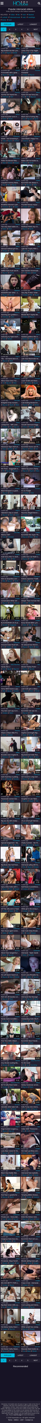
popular (7, 24)
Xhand (38, 180)
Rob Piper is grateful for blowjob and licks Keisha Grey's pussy (10, 1195)
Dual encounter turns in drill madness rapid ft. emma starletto (10, 117)
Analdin (38, 268)
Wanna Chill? (5, 535)
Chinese (16, 141)
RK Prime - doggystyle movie (10, 469)
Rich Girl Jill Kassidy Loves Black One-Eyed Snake (10, 997)
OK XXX (37, 400)
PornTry (37, 48)
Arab (4, 339)
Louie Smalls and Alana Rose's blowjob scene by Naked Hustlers (30, 381)
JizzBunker (16, 136)
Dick (37, 339)
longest (33, 24)
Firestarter (24, 72)
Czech (17, 515)
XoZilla (18, 180)
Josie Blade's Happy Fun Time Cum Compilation (30, 139)
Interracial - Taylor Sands (29, 953)
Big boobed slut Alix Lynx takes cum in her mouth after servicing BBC (10, 50)
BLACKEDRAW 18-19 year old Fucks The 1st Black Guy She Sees (10, 623)
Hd (30, 53)
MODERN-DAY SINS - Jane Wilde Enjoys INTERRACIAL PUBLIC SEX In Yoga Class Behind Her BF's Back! (10, 293)
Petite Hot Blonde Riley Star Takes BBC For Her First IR (10, 161)
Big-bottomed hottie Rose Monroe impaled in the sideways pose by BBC (30, 755)
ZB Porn (17, 950)
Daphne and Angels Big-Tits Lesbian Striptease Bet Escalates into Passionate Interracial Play (30, 733)
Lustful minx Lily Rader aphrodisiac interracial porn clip (30, 557)
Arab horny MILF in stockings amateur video (10, 557)
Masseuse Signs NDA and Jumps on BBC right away (10, 447)
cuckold (4, 17)
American (26, 141)
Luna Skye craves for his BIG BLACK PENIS (10, 1151)
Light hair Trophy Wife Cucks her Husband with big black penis (30, 249)
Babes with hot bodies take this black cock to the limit (30, 161)
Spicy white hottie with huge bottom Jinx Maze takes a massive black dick (10, 887)
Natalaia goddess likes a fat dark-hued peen (30, 337)
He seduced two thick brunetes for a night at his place (30, 645)
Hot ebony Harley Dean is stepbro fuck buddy (10, 1327)
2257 (22, 1420)
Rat (39, 114)
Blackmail (33, 361)
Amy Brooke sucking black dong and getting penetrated (10, 1063)
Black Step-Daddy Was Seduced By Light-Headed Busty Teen (10, 1173)
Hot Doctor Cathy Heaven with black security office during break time (10, 1349)
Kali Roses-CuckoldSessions (30, 887)
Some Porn (16, 158)
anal (10, 20)
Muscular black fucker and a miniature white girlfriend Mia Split (30, 1349)
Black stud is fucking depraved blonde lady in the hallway (30, 117)
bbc (18, 15)
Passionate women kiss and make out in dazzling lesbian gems (10, 799)
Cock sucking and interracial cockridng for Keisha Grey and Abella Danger (30, 1305)
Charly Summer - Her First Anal (30, 843)
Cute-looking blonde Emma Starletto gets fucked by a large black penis (30, 403)
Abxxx (18, 422)
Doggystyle (13, 625)
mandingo (31, 17)
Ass (4, 53)
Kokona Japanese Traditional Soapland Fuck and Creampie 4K (30, 579)
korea (4, 20)
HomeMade (16, 840)
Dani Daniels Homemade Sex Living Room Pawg (30, 271)
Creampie (26, 493)
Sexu (18, 334)
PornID (18, 70)
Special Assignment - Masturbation (10, 843)
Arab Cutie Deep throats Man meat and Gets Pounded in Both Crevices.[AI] (30, 931)
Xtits (18, 202)
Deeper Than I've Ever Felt (30, 601)
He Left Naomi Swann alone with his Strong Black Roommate (10, 975)
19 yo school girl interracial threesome (30, 821)
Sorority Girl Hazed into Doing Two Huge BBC (10, 95)
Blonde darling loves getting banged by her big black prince (30, 1261)
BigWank (17, 290)
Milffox (18, 48)
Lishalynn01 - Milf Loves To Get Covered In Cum (10, 425)
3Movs (38, 92)
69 (3, 471)
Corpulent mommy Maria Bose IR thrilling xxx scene (10, 183)
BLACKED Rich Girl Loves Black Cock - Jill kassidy (30, 1239)
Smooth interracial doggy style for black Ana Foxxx (30, 425)
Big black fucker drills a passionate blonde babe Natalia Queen (10, 1305)
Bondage (11, 801)
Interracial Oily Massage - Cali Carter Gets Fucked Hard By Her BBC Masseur (30, 997)
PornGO (37, 488)
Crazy (15, 1175)
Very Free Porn (15, 664)
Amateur (25, 75)
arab (24, 17)
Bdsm (11, 713)
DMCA (16, 1420)
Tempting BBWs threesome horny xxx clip (30, 1195)
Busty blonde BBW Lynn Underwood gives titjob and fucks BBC (30, 623)
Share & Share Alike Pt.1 (9, 733)
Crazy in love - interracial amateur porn (30, 1283)
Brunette (5, 625)
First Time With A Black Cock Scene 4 (10, 1041)
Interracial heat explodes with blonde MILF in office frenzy (30, 1173)
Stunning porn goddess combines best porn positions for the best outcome (10, 315)
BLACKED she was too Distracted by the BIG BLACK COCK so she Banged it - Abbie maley (30, 711)
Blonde (15, 53)
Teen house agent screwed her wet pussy (10, 931)
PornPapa (37, 356)
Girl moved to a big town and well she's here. (30, 777)
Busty (9, 1175)
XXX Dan (17, 400)
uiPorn (18, 114)
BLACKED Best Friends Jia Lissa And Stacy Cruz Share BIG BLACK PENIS (30, 1041)
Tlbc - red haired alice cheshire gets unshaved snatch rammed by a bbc (10, 359)
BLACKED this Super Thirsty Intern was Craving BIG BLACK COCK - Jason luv (30, 535)
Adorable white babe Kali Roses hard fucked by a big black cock (10, 1107)
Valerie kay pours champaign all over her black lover (30, 469)
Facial (36, 1153)
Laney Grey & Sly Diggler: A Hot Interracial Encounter (30, 50)
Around (38, 1170)
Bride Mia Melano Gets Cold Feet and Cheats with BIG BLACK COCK (30, 1217)
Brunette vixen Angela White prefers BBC (10, 755)
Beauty (32, 207)
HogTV (38, 202)
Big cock (11, 75)
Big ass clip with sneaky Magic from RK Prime (10, 821)
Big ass (5, 75)
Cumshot (12, 251)
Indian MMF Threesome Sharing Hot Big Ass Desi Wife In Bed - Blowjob (30, 1129)
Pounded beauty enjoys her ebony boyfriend (30, 205)
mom (24, 15)
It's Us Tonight (26, 491)
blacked (31, 15)
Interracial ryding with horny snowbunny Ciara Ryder (30, 865)
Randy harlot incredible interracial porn (10, 1019)
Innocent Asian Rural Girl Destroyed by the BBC (10, 645)
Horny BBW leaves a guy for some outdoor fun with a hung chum (10, 689)
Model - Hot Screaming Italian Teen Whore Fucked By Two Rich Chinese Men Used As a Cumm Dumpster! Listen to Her (10, 139)
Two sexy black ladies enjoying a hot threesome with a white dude (10, 227)
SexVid (38, 158)
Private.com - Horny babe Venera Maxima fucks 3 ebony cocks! (10, 1217)
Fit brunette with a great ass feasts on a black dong (10, 72)
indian (13, 15)
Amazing (25, 1307)
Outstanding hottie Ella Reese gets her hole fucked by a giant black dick (30, 1019)
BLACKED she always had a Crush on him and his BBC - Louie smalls (30, 183)
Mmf (12, 97)
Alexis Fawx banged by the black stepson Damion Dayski (10, 953)
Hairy (37, 427)
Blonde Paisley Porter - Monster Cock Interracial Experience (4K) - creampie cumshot (30, 667)
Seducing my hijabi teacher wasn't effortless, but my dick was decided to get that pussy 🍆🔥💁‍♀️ (10, 337)
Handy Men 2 (5, 667)
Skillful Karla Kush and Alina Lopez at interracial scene (10, 271)
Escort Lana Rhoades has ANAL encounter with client (30, 975)
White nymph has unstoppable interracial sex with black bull (30, 1327)
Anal (32, 141)
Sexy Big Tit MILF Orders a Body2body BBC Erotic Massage (30, 293)
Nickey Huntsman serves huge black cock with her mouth (30, 1085)
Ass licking (34, 1065)
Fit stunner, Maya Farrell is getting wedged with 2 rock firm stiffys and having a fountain (10, 1261)
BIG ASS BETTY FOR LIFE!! (10, 1283)
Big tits (9, 53)
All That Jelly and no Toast (10, 909)
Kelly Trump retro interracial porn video (30, 1107)
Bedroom (5, 757)
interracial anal (15, 17)
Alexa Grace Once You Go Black (10, 381)
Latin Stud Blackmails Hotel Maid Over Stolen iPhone (30, 359)
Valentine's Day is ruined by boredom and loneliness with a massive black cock (10, 513)
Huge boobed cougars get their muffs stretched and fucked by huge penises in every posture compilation (10, 1129)
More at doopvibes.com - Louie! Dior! (10, 579)
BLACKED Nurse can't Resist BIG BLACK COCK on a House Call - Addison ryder (30, 447)
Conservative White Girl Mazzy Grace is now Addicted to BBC (10, 601)
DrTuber (17, 620)
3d (23, 933)
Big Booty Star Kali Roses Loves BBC (10, 865)
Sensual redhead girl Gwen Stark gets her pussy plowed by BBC (10, 249)
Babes (4, 119)
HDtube (17, 488)
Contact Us (29, 1420)
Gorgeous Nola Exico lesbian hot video (10, 1239)
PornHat (37, 70)
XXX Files (17, 532)
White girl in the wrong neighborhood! (30, 909)
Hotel (32, 493)
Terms (10, 1420)
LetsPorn (17, 312)
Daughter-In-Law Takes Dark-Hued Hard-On (30, 799)
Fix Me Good (25, 1063)
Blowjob (16, 163)
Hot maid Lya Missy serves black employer (30, 1151)
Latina (12, 317)
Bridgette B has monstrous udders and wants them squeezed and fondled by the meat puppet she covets (10, 403)
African (25, 427)
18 (23, 97)
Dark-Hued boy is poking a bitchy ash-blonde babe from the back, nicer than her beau (10, 777)
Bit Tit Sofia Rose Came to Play (10, 1085)
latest (20, 24)
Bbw (8, 185)
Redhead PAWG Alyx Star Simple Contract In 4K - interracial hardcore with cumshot (30, 227)
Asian (4, 141)
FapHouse (37, 136)
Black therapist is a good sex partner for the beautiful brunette (10, 491)
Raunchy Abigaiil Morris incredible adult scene (30, 513)
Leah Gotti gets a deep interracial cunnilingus (30, 689)
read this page (17, 1415)
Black (4, 163)
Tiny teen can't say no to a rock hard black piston (10, 711)
